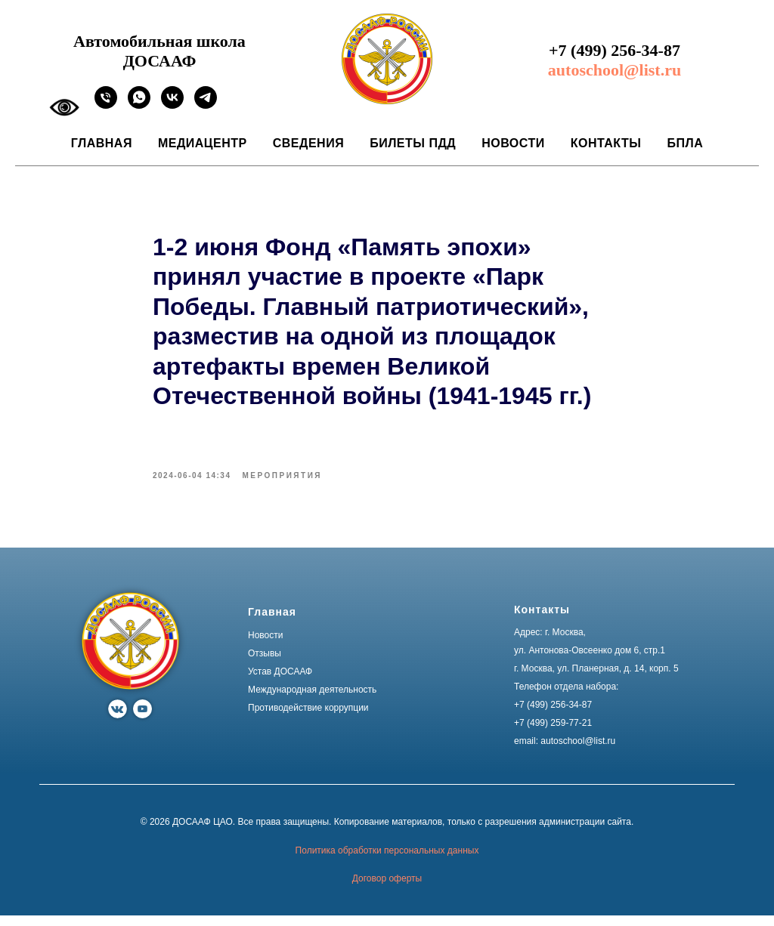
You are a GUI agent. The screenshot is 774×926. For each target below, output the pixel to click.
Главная (101, 143)
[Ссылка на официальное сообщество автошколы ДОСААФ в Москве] (172, 104)
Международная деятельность (312, 700)
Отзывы (264, 664)
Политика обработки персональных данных (387, 860)
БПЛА (685, 143)
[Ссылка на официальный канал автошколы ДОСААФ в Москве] (205, 104)
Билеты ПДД (413, 143)
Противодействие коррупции (308, 718)
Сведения (308, 143)
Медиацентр (202, 143)
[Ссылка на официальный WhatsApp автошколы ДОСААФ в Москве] (139, 104)
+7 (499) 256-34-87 (614, 50)
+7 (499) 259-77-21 (553, 733)
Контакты (606, 143)
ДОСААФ (160, 60)
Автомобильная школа (159, 41)
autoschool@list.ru (614, 69)
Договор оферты (387, 889)
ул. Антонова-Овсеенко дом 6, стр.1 (589, 661)
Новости (513, 143)
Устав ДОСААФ (280, 682)
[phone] (105, 104)
